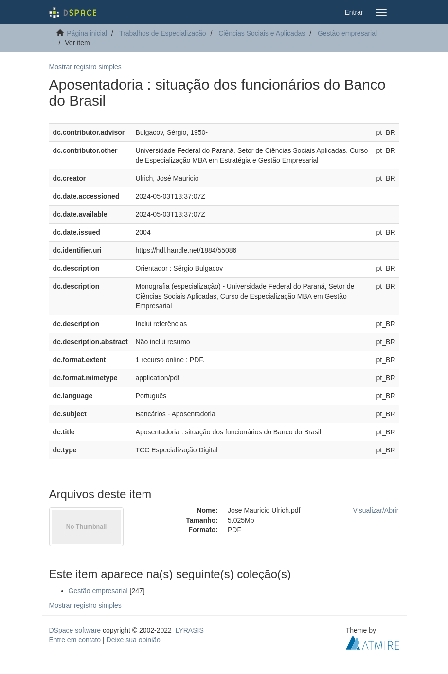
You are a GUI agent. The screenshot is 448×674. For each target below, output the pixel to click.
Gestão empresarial (347, 33)
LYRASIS (190, 630)
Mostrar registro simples (85, 67)
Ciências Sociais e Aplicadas (261, 33)
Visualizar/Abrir (376, 510)
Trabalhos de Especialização (162, 33)
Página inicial (87, 33)
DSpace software (75, 630)
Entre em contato (75, 640)
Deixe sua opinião (134, 640)
